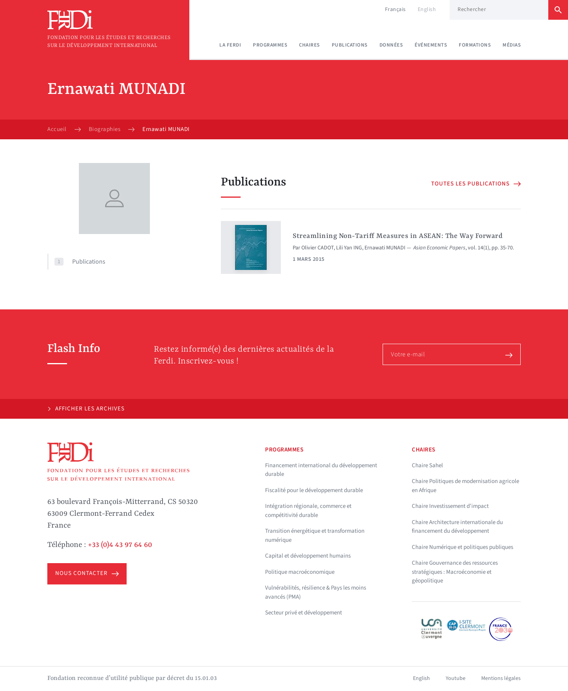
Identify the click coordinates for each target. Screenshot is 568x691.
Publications (350, 45)
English (427, 9)
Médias (512, 45)
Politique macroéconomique (299, 572)
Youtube (455, 678)
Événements (431, 45)
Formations (475, 45)
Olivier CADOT (317, 248)
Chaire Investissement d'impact (450, 506)
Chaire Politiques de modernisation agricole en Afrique (465, 485)
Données (391, 45)
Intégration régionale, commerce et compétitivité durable (308, 510)
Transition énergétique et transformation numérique (314, 535)
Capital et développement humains (308, 556)
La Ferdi (230, 45)
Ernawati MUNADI (384, 248)
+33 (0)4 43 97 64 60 (120, 545)
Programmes (270, 45)
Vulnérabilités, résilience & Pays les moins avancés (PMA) (315, 592)
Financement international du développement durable (321, 470)
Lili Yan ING (349, 248)
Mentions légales (501, 678)
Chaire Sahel (427, 465)
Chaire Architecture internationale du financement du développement (457, 527)
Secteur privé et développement (303, 613)
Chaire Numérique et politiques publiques (462, 547)
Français (395, 9)
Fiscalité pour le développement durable (314, 490)
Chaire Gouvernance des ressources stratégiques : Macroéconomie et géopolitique (455, 572)
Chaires (309, 45)
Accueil (57, 129)
